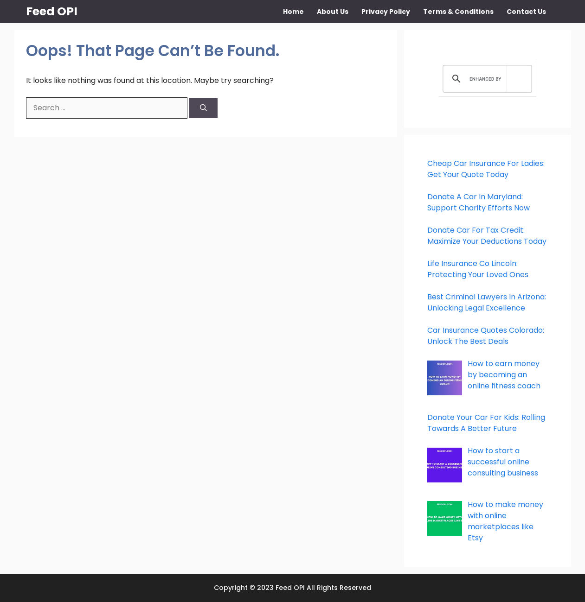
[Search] (203, 108)
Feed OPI (51, 11)
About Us (332, 11)
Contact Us (526, 11)
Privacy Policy (385, 11)
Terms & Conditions (458, 11)
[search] (485, 78)
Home (293, 11)
